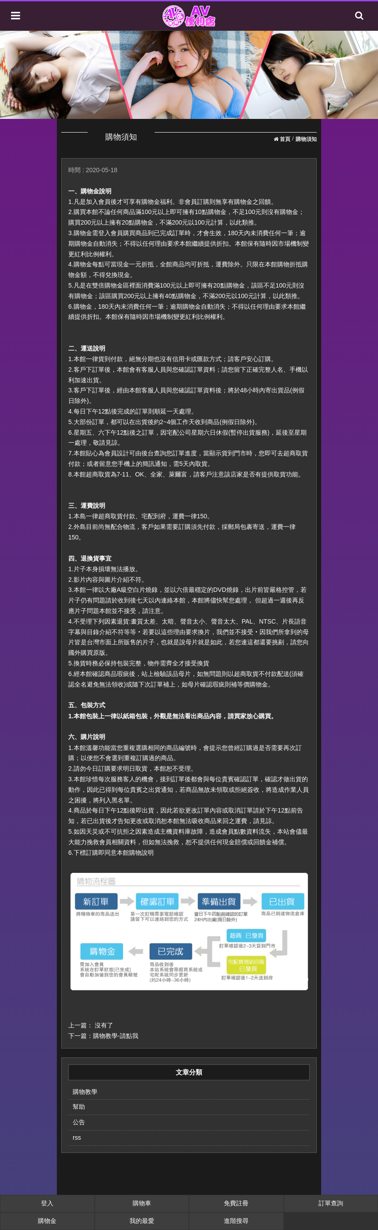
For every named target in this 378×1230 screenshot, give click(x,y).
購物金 (47, 1220)
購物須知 (306, 139)
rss (77, 1137)
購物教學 (85, 1091)
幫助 (79, 1106)
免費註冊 (236, 1203)
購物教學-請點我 (115, 1035)
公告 (79, 1122)
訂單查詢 (331, 1203)
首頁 (282, 139)
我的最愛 (142, 1220)
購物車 (142, 1203)
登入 (47, 1203)
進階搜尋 (236, 1220)
